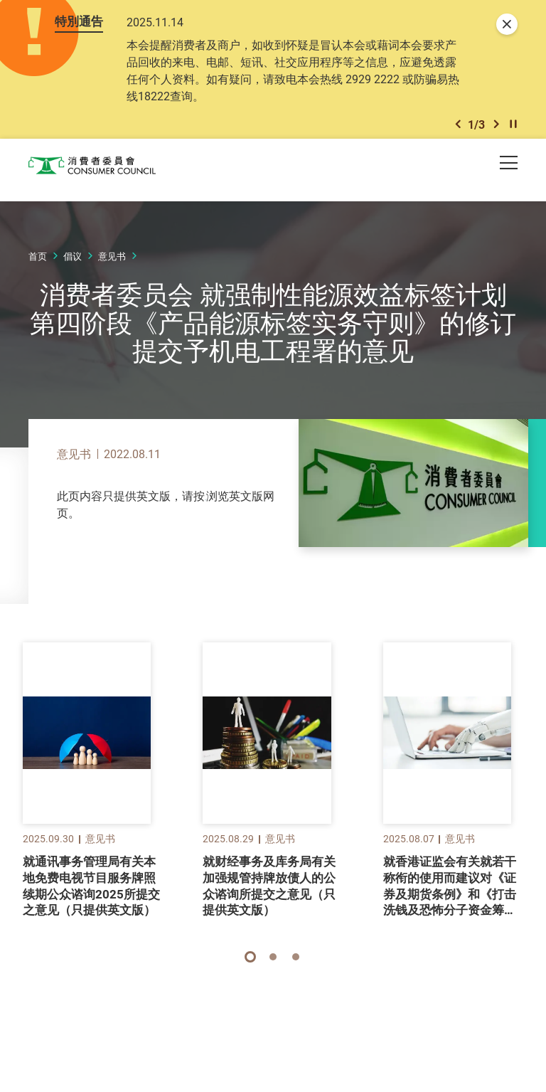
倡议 (72, 282)
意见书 (112, 282)
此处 (216, 522)
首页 (37, 282)
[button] (458, 148)
